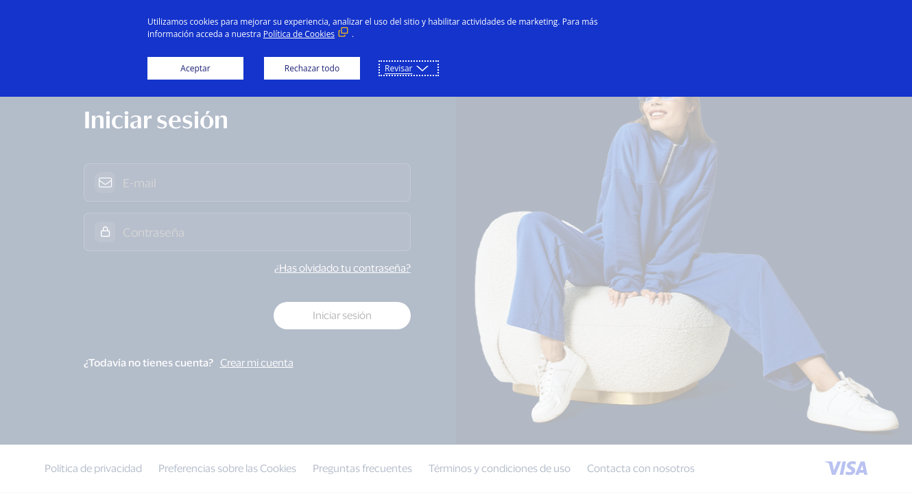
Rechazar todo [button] (312, 68)
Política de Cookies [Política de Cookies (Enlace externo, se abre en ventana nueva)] (299, 34)
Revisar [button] (398, 68)
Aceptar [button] (195, 68)
